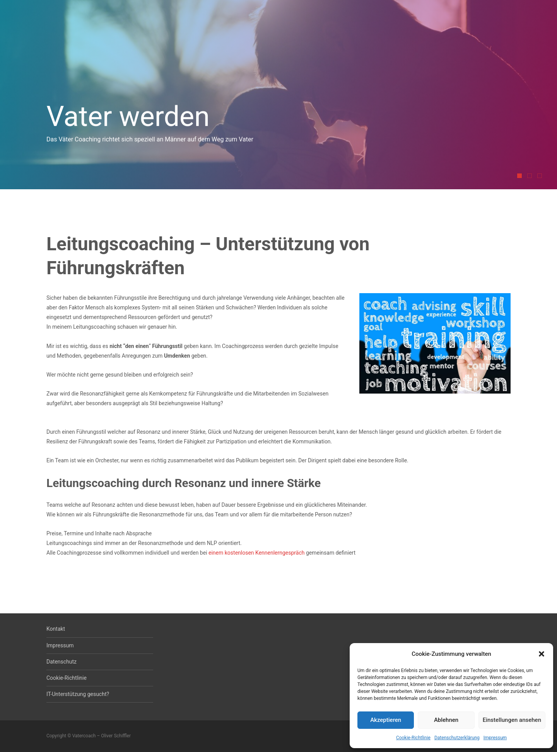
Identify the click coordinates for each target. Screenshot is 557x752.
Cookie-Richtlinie (413, 737)
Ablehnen (446, 719)
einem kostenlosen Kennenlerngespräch (256, 553)
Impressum (495, 737)
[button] (541, 654)
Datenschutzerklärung (457, 737)
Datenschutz (61, 662)
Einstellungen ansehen (512, 719)
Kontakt (55, 629)
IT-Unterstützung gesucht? (77, 694)
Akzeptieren (385, 719)
